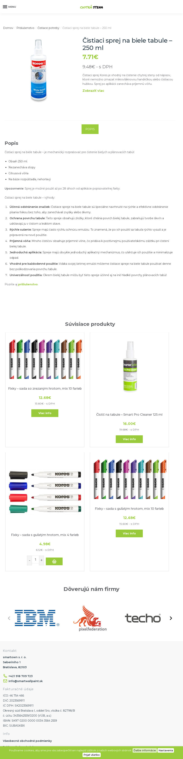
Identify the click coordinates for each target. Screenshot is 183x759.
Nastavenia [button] (165, 750)
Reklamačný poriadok (18, 669)
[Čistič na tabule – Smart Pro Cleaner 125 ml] (90, 357)
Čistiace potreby (48, 28)
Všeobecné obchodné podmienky (27, 663)
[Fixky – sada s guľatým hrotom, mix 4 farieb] (148, 357)
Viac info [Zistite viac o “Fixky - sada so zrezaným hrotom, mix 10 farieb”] (31, 393)
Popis (90, 129)
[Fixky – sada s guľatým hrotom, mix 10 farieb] (32, 441)
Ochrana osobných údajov (22, 728)
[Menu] (8, 7)
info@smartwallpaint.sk (26, 603)
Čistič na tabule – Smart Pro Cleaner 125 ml (89, 386)
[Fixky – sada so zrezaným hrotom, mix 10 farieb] (32, 349)
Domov (8, 28)
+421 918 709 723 (21, 598)
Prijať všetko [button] (91, 754)
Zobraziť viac (93, 91)
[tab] (90, 129)
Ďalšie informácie (145, 750)
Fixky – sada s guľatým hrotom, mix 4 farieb (147, 386)
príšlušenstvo (28, 284)
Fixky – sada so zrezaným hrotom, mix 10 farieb (32, 370)
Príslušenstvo (25, 28)
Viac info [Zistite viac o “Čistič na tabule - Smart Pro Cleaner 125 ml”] (89, 409)
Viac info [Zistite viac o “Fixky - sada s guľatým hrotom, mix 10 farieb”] (31, 485)
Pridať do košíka (157, 409)
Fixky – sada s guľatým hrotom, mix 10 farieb (31, 462)
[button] (9, 540)
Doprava (9, 675)
